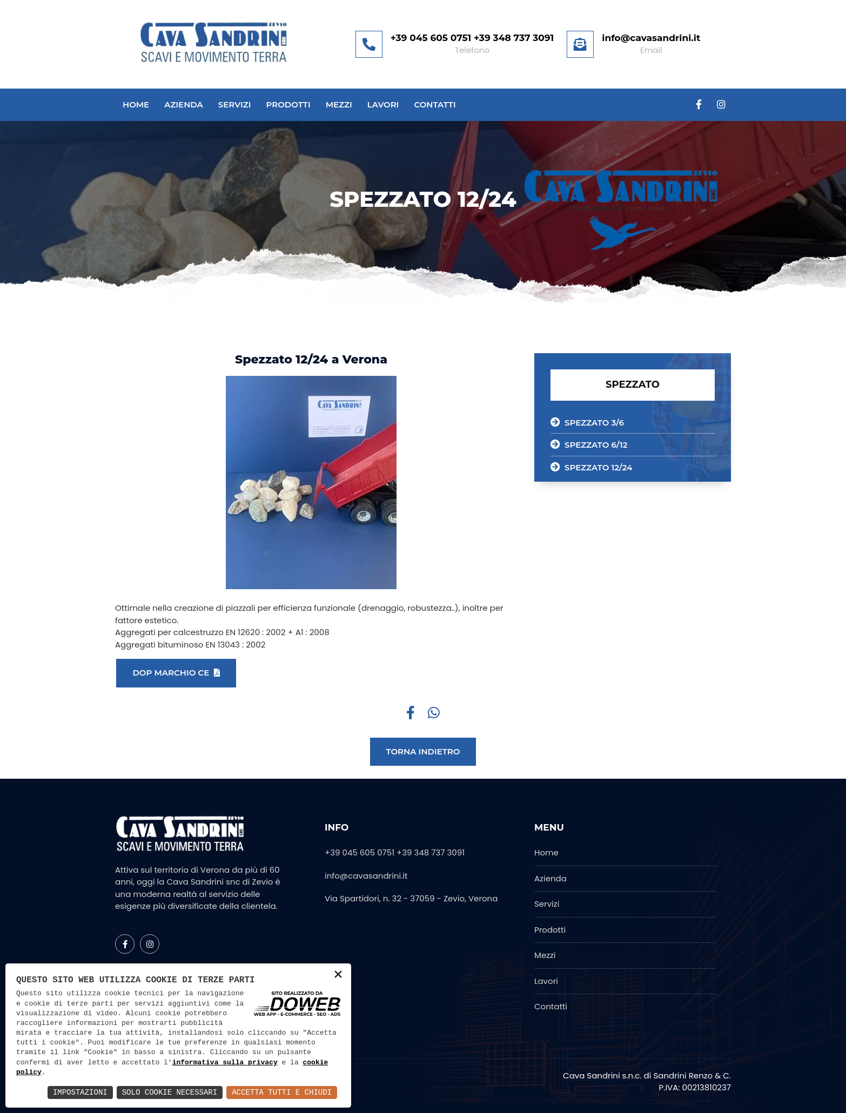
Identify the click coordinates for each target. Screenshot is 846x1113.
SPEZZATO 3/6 (587, 422)
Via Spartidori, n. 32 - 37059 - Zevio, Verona (411, 898)
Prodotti (288, 105)
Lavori (383, 105)
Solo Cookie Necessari (169, 1092)
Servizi (234, 105)
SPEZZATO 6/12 (589, 444)
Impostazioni (80, 1092)
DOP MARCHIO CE (175, 672)
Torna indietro (423, 751)
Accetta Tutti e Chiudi (282, 1092)
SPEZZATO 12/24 (591, 467)
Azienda (183, 105)
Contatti (434, 105)
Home (136, 105)
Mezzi (339, 105)
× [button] (338, 975)
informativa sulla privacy (225, 1063)
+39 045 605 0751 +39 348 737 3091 (395, 852)
